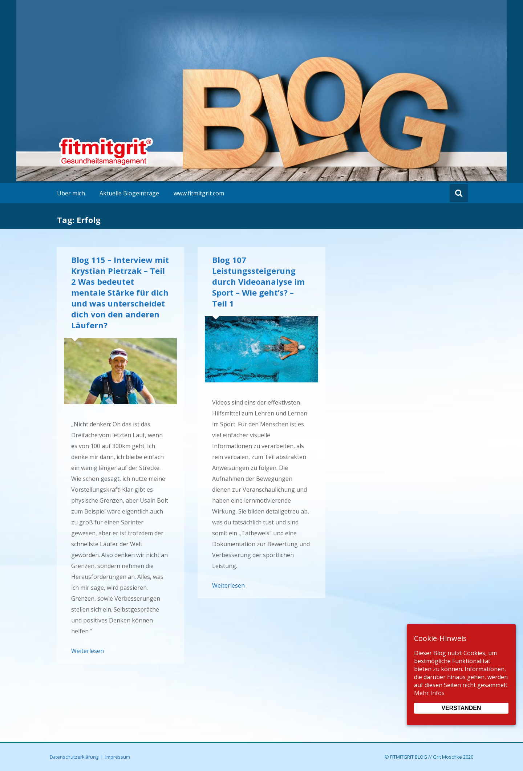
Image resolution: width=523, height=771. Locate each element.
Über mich (71, 193)
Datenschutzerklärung (74, 757)
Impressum (117, 757)
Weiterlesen (87, 651)
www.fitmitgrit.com (199, 193)
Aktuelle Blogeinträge (129, 193)
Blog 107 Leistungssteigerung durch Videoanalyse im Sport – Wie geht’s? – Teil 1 (258, 281)
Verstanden (461, 708)
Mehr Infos (429, 693)
